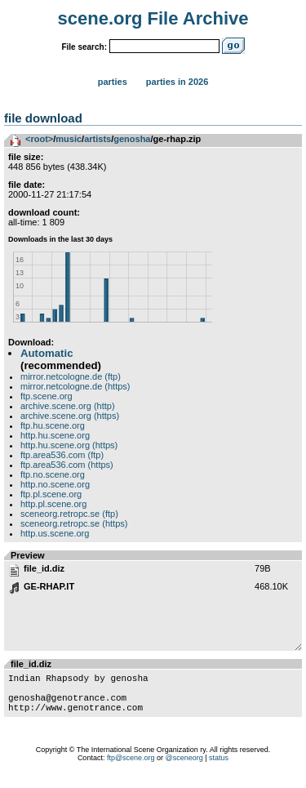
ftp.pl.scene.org (51, 494)
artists (97, 139)
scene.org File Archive (153, 18)
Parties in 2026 (177, 82)
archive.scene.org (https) (69, 416)
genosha (131, 139)
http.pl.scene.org (53, 504)
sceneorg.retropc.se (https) (73, 523)
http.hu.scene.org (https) (69, 445)
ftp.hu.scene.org (52, 425)
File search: (84, 46)
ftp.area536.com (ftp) (62, 455)
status (218, 768)
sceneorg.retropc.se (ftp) (69, 514)
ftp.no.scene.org (52, 474)
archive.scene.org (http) (67, 406)
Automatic (46, 353)
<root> (39, 139)
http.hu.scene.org (55, 435)
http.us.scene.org (54, 533)
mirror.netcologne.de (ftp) (70, 376)
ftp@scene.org (131, 768)
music (68, 139)
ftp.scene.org (46, 396)
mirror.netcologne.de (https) (75, 386)
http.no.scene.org (55, 484)
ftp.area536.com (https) (66, 465)
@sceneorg (184, 768)
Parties (112, 82)
